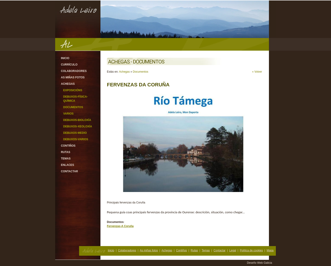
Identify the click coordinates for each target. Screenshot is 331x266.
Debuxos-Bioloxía (77, 120)
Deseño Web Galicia (260, 262)
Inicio (65, 58)
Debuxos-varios (75, 139)
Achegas (68, 83)
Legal (232, 250)
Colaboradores (74, 71)
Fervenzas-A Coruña (120, 226)
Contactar (69, 171)
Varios (68, 113)
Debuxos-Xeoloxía (77, 126)
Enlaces (67, 165)
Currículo (69, 64)
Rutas (65, 152)
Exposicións (72, 90)
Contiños (68, 145)
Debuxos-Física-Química (75, 98)
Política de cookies (251, 250)
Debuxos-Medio (75, 132)
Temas (66, 158)
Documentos (73, 107)
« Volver (257, 71)
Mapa (270, 250)
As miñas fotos (73, 77)
